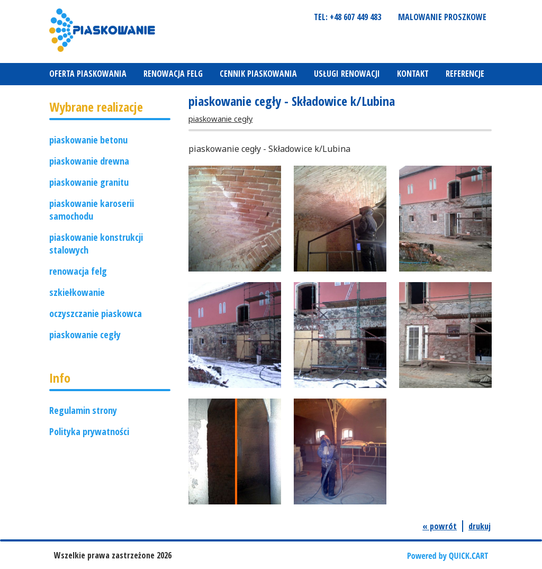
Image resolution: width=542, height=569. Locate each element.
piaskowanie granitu (89, 182)
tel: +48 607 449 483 (347, 17)
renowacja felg (78, 271)
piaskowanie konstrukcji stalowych (96, 243)
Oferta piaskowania (88, 73)
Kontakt (413, 73)
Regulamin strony (83, 410)
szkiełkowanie (77, 292)
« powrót (439, 526)
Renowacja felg (173, 73)
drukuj (479, 526)
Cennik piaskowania (258, 73)
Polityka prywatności (89, 431)
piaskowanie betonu (88, 139)
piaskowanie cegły (85, 334)
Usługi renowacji (347, 73)
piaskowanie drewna (89, 161)
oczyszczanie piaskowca (95, 313)
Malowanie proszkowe (442, 17)
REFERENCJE (465, 73)
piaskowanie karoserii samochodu (91, 209)
